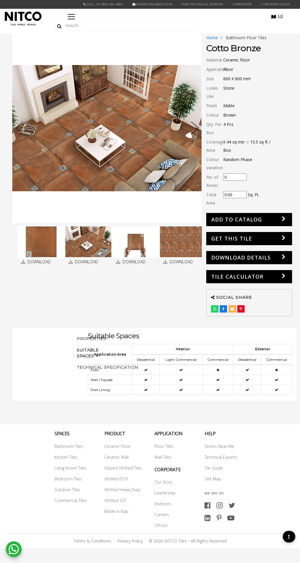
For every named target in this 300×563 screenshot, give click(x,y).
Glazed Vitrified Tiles (123, 468)
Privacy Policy (130, 541)
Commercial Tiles (70, 500)
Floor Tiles (163, 446)
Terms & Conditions (92, 541)
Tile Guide (213, 468)
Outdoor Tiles (67, 489)
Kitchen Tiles (66, 457)
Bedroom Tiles (68, 479)
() (277, 16)
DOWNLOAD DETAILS (241, 257)
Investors (162, 503)
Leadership (164, 493)
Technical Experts (220, 457)
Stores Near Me (219, 446)
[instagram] (220, 505)
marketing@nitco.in (152, 4)
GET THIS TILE (231, 238)
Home (212, 37)
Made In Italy (116, 511)
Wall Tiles (162, 457)
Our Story (163, 482)
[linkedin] (207, 518)
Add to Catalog (236, 219)
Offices (161, 525)
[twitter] (232, 505)
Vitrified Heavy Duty (122, 489)
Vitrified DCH (116, 479)
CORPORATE (242, 4)
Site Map (212, 479)
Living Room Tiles (70, 468)
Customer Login (275, 4)
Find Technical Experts (202, 4)
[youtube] (230, 518)
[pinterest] (219, 518)
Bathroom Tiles (68, 446)
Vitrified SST (115, 500)
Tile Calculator (237, 276)
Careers (161, 514)
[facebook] (207, 505)
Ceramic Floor (117, 446)
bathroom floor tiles (246, 37)
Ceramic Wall (116, 457)
